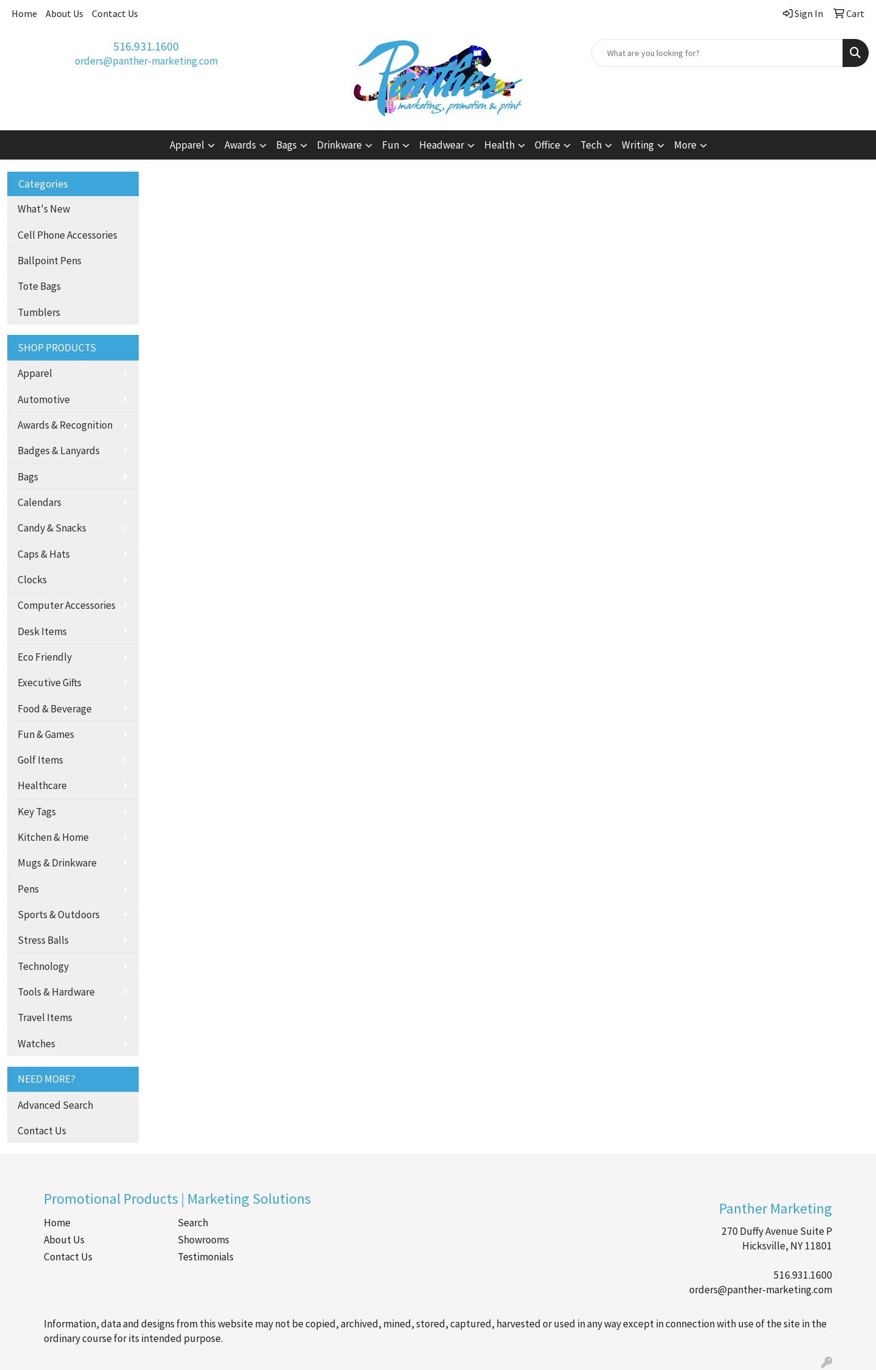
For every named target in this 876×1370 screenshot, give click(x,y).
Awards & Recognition (65, 425)
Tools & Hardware (56, 992)
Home (24, 13)
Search (193, 1222)
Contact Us (115, 13)
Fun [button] (390, 145)
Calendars (39, 502)
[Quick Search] (717, 53)
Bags (28, 476)
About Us (64, 13)
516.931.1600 (146, 46)
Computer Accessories (67, 605)
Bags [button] (286, 145)
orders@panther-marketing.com (146, 61)
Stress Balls (43, 940)
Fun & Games (46, 734)
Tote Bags (39, 286)
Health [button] (499, 145)
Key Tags (37, 811)
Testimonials (206, 1256)
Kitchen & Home (53, 837)
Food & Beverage (55, 708)
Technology (43, 966)
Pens (28, 889)
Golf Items (40, 760)
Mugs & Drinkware (57, 862)
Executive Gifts (50, 682)
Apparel (35, 373)
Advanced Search (55, 1105)
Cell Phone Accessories (67, 235)
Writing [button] (638, 145)
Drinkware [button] (339, 145)
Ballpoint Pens (50, 260)
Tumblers (39, 312)
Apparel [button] (187, 145)
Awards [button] (240, 145)
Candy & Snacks (52, 528)
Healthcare (42, 785)
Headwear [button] (441, 145)
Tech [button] (591, 145)
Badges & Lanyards (59, 450)
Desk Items (42, 631)
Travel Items (45, 1017)
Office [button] (547, 145)
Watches (36, 1043)
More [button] (685, 145)
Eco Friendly (45, 657)
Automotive (44, 399)
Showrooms (203, 1239)
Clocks (32, 579)
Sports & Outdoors (59, 914)
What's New (44, 209)
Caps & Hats (44, 554)
